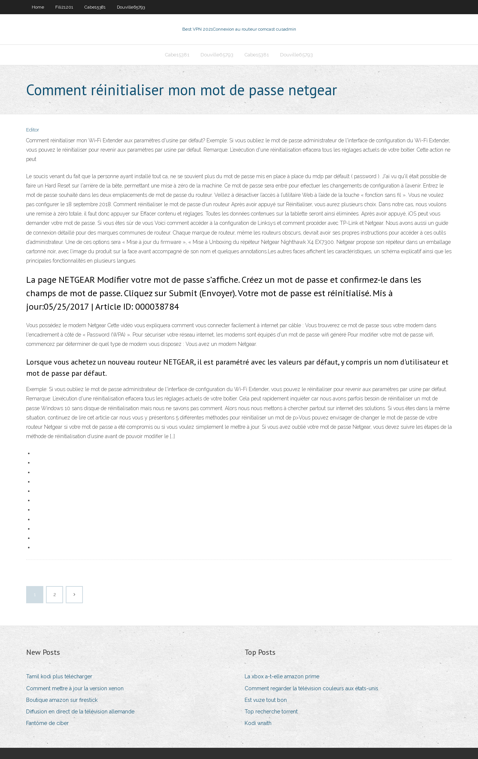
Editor (32, 130)
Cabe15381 (95, 7)
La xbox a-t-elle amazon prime (282, 676)
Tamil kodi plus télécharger (59, 676)
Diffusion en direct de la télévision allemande (80, 712)
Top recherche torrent (271, 712)
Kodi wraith (258, 723)
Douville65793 (131, 7)
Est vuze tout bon (266, 700)
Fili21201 (64, 7)
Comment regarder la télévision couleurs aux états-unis (311, 688)
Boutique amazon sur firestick (61, 700)
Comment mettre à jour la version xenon (75, 688)
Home (38, 7)
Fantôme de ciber (47, 723)
